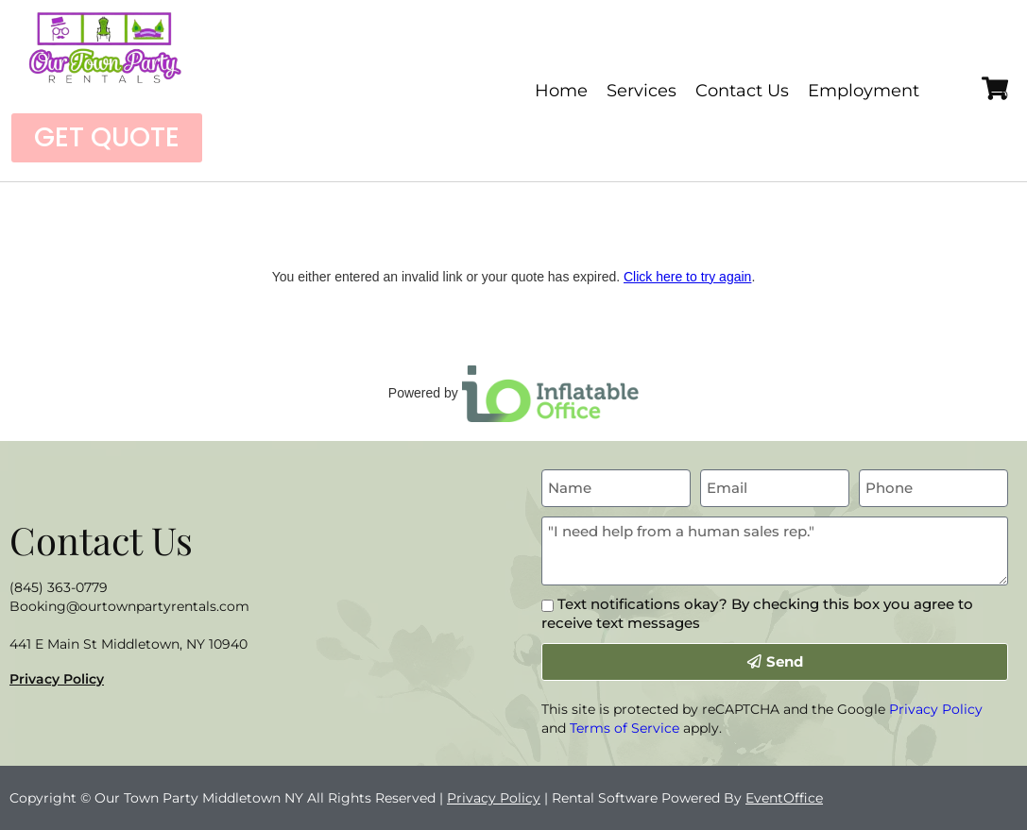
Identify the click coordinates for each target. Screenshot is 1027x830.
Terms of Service (624, 728)
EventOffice (784, 797)
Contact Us (742, 90)
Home (561, 90)
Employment (863, 90)
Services (641, 90)
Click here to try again (687, 276)
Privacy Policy (56, 678)
